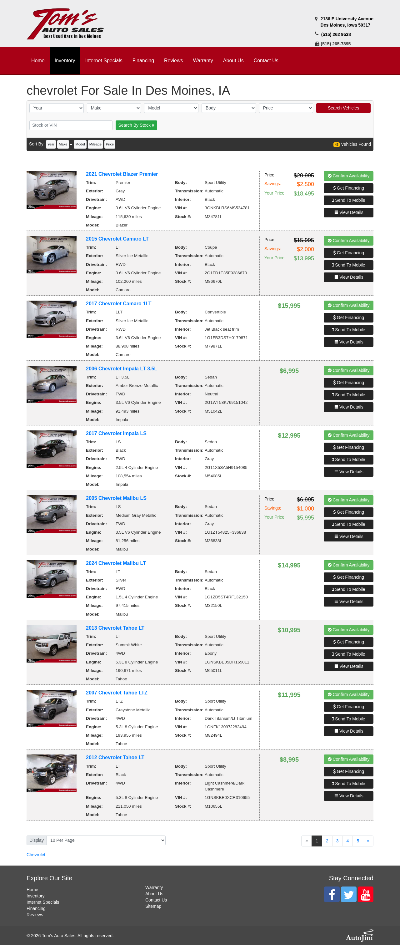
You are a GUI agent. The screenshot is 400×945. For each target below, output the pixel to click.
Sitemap (153, 906)
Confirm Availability (349, 175)
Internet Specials (43, 902)
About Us (154, 893)
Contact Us (156, 899)
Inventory (36, 895)
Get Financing (348, 188)
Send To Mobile (348, 200)
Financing (36, 908)
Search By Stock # (136, 125)
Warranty (154, 887)
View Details (348, 212)
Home (32, 889)
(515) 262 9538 (336, 34)
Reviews (35, 914)
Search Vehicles (343, 107)
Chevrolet (36, 854)
